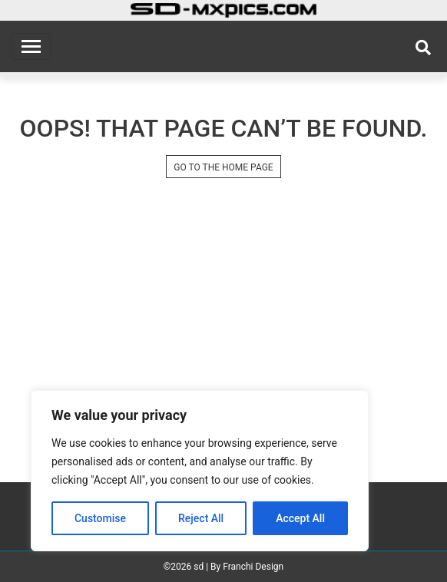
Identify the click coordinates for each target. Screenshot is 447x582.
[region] (200, 470)
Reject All (201, 518)
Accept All (300, 518)
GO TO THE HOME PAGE (223, 167)
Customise (100, 518)
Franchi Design (253, 566)
